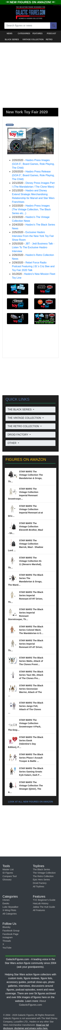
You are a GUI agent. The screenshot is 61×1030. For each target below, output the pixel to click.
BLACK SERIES (12, 39)
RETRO (49, 39)
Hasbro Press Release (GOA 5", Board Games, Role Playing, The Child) (33, 175)
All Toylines (38, 886)
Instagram (8, 937)
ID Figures (8, 873)
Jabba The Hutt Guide (44, 907)
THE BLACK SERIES (20, 409)
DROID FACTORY (18, 434)
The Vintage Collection (44, 873)
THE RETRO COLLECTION (24, 426)
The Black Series (41, 869)
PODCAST (51, 33)
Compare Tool (10, 876)
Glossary (7, 879)
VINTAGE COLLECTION (31, 39)
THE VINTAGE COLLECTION (25, 418)
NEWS (9, 33)
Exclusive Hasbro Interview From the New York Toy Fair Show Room (33, 236)
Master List (8, 869)
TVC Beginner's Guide (44, 900)
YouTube (7, 947)
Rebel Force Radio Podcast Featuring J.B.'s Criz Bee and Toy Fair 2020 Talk (33, 266)
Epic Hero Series (41, 879)
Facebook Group (11, 930)
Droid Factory (39, 883)
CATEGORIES (24, 33)
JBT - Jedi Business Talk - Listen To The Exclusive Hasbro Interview (33, 247)
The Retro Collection (43, 876)
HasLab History (40, 903)
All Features (39, 910)
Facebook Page (10, 934)
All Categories (10, 913)
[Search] (53, 25)
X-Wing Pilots (9, 910)
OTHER (12, 443)
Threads (7, 941)
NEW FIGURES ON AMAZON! (31, 2)
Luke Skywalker (10, 907)
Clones (6, 900)
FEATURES (37, 33)
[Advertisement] (30, 74)
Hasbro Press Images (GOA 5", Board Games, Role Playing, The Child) (33, 164)
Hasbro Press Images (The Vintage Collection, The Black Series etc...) (31, 209)
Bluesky (6, 927)
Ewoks (6, 903)
